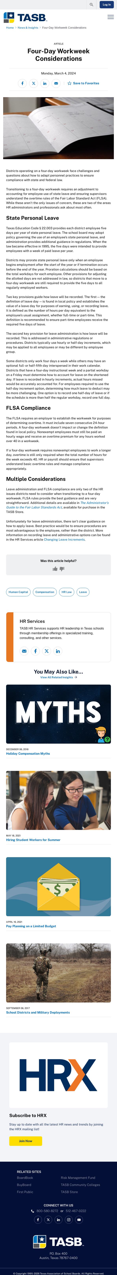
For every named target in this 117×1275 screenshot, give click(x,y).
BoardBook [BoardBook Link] (25, 1178)
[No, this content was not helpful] (61, 569)
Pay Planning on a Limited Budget (31, 926)
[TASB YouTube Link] (79, 1220)
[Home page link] (10, 27)
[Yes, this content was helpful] (55, 569)
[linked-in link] (57, 651)
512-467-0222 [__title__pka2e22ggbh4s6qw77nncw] (76, 1211)
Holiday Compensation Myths (28, 753)
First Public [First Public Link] (25, 1192)
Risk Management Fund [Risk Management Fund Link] (78, 1178)
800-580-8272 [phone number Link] (47, 1211)
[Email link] (24, 651)
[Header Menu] (111, 17)
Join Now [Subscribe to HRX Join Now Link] (25, 1141)
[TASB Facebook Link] (38, 1220)
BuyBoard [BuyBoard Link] (24, 1185)
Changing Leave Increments (64, 539)
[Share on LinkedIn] (44, 83)
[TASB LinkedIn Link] (58, 1220)
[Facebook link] (35, 651)
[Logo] (25, 17)
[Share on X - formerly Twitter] (33, 83)
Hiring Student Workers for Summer (33, 840)
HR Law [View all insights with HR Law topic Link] (67, 592)
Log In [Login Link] (106, 4)
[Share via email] (56, 83)
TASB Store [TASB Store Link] (69, 1192)
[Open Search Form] (91, 4)
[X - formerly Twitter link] (46, 651)
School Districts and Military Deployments (38, 1012)
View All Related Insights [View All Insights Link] (56, 677)
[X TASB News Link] (48, 1220)
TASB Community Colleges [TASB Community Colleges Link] (80, 1185)
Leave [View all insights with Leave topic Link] (83, 592)
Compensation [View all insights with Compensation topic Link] (44, 592)
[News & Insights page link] (29, 27)
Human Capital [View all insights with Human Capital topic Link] (18, 592)
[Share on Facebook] (22, 83)
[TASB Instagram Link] (69, 1220)
